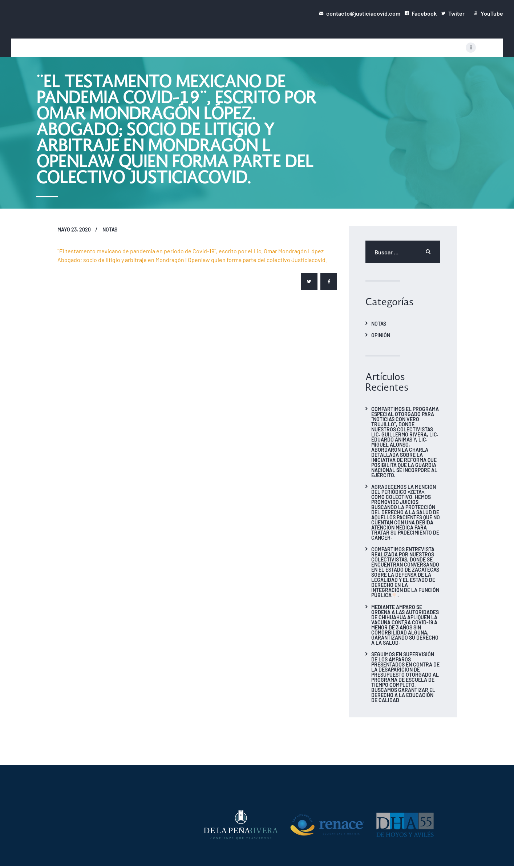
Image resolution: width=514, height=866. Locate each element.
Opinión (380, 335)
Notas (109, 229)
